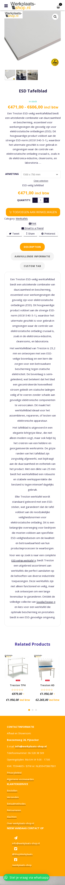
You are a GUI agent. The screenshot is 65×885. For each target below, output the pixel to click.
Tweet (14, 233)
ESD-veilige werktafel (22, 560)
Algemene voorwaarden (20, 779)
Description (32, 246)
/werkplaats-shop (22, 865)
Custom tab (32, 266)
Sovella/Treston (44, 601)
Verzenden (13, 797)
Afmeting (10, 174)
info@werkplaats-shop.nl (26, 843)
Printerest (48, 233)
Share (30, 233)
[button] (55, 17)
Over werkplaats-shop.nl (20, 823)
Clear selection (41, 180)
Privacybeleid (14, 772)
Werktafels (22, 218)
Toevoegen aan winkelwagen (34, 212)
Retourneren (14, 810)
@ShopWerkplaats (22, 854)
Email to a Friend (32, 228)
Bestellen (12, 790)
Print (32, 223)
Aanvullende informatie (32, 256)
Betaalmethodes (16, 803)
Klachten (12, 816)
